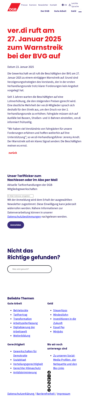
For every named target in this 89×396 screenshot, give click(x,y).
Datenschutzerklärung (21, 394)
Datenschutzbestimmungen (24, 217)
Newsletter (43, 5)
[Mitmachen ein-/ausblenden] (61, 17)
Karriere (33, 5)
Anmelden (15, 225)
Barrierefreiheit (45, 394)
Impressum (63, 394)
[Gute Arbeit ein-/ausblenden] (43, 11)
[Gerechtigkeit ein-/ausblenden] (72, 11)
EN (64, 5)
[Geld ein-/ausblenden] (57, 11)
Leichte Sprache (74, 5)
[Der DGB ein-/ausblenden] (28, 11)
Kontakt (53, 5)
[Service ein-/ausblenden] (47, 17)
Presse (24, 5)
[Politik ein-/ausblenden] (76, 17)
